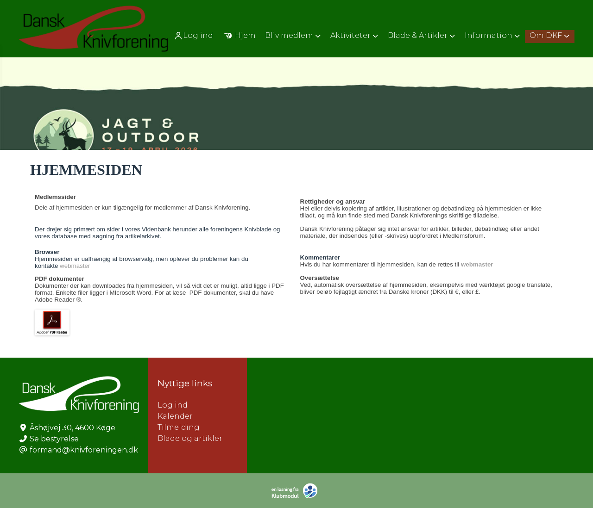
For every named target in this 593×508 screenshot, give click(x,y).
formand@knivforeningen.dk (84, 450)
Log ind (193, 35)
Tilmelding (179, 427)
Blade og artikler (190, 438)
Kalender (175, 416)
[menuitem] (194, 35)
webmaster (75, 265)
